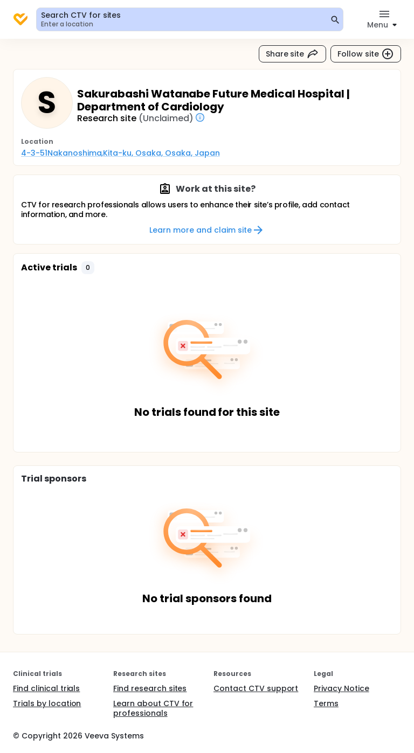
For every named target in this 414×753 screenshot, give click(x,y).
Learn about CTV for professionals (153, 708)
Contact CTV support (255, 688)
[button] (87, 267)
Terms (326, 703)
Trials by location (47, 703)
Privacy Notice (341, 688)
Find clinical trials (46, 688)
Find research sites (150, 688)
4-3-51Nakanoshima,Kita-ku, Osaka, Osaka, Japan (120, 153)
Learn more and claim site (206, 230)
